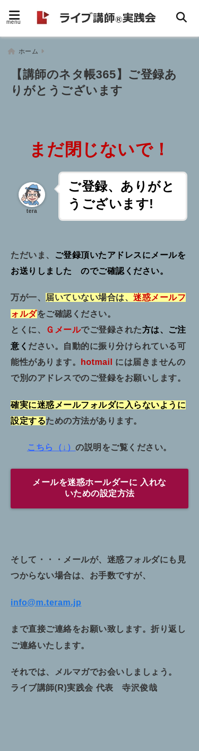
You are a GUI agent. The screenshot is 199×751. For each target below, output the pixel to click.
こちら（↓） (51, 447)
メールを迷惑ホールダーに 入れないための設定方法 (99, 488)
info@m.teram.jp (46, 602)
